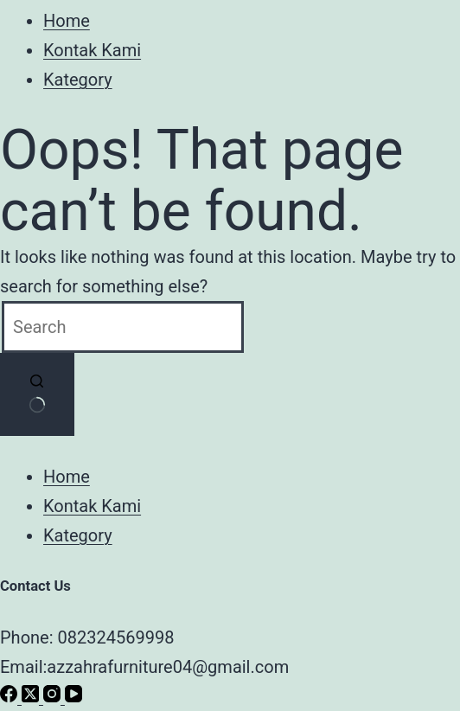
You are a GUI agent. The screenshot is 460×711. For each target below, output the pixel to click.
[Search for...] (123, 327)
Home (66, 20)
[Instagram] (54, 696)
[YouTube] (73, 696)
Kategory (77, 79)
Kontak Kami (92, 50)
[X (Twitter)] (32, 696)
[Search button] (37, 394)
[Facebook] (11, 696)
